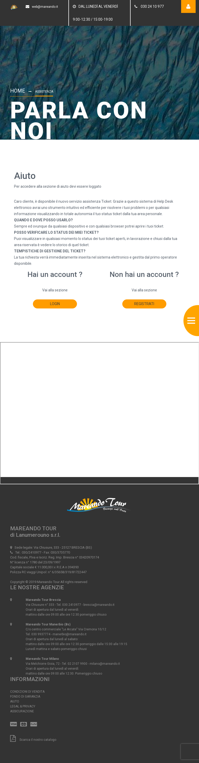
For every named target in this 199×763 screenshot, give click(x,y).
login (55, 304)
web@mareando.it (45, 7)
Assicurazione (22, 711)
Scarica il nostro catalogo (33, 740)
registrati (144, 304)
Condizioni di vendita (27, 691)
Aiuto (14, 701)
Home (17, 91)
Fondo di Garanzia (25, 696)
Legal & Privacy (22, 706)
